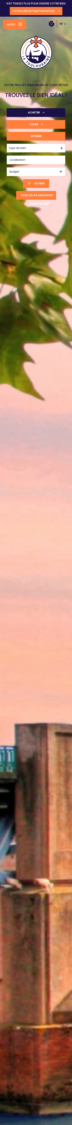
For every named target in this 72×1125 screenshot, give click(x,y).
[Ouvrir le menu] (14, 24)
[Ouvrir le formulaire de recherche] (36, 183)
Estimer (36, 136)
